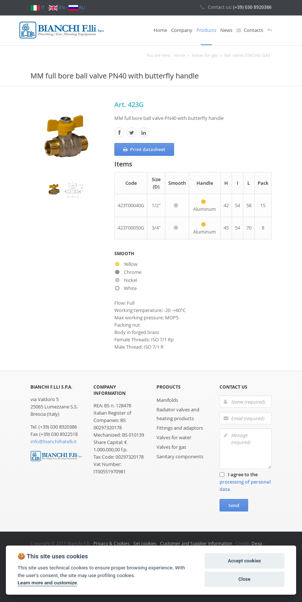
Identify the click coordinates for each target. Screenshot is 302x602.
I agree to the (245, 481)
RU (77, 7)
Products (206, 30)
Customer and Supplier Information (196, 543)
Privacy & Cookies (111, 543)
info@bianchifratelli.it (53, 441)
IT (37, 7)
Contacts (249, 30)
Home (160, 30)
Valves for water (173, 437)
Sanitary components (179, 456)
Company (181, 30)
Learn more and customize (47, 583)
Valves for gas (171, 447)
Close (244, 579)
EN (56, 7)
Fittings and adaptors (179, 428)
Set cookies (144, 543)
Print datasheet (144, 149)
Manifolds (167, 400)
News (226, 30)
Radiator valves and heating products (177, 414)
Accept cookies (244, 561)
